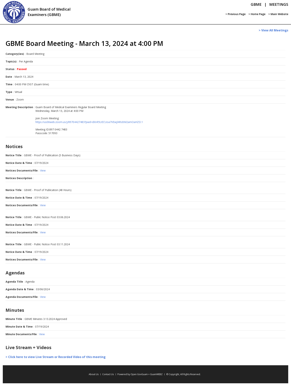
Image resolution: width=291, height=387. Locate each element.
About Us (94, 374)
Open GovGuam (139, 374)
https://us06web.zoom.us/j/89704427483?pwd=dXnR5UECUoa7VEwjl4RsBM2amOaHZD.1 (89, 122)
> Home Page (257, 14)
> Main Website (278, 14)
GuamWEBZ (156, 374)
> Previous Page (235, 14)
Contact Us (108, 374)
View (43, 170)
